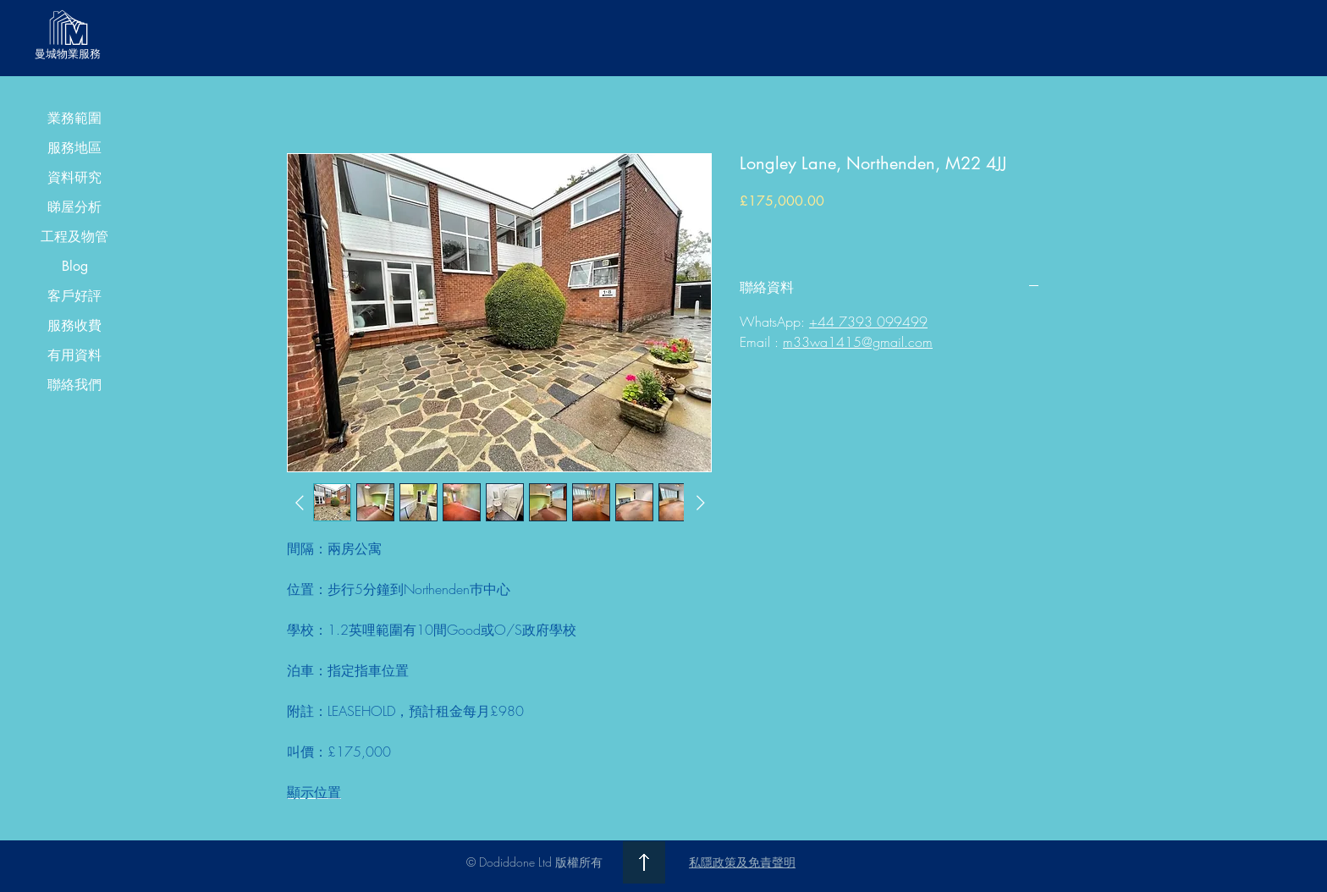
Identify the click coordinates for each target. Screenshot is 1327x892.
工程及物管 (74, 236)
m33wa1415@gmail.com (858, 342)
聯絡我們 (74, 385)
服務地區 (74, 148)
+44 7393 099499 (868, 321)
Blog (75, 266)
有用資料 (74, 355)
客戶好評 (74, 296)
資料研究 (74, 177)
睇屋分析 (74, 207)
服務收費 (74, 325)
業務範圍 (74, 118)
